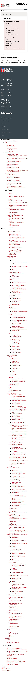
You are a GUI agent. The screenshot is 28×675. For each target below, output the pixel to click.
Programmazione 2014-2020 (18, 424)
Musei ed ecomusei (16, 327)
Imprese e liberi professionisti (13, 645)
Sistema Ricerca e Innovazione (15, 616)
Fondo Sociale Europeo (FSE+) (15, 396)
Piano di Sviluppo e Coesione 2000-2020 (19, 451)
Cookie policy (3, 124)
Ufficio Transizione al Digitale (13, 157)
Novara (9, 91)
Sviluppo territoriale (13, 617)
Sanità (8, 597)
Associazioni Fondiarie (16, 299)
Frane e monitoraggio (16, 582)
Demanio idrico (12, 547)
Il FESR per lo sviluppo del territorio (14, 666)
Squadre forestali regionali (17, 594)
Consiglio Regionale (11, 147)
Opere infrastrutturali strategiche (16, 531)
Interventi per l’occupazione (17, 497)
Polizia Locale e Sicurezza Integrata (16, 197)
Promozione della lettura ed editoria (19, 330)
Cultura (10, 315)
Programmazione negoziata (15, 220)
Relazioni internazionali (12, 163)
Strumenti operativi (13, 611)
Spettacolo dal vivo (15, 331)
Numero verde (4, 99)
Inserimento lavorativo (16, 384)
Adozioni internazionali (14, 386)
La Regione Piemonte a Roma (13, 164)
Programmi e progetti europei (15, 437)
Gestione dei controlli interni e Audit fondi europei (17, 170)
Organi (6, 142)
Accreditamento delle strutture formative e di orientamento (18, 489)
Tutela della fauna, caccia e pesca (16, 248)
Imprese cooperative (13, 626)
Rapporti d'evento (15, 540)
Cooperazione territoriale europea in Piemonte (19, 439)
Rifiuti (13, 270)
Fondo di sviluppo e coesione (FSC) (16, 446)
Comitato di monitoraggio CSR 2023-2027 (19, 430)
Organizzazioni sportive (16, 337)
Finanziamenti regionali (16, 553)
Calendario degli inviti (16, 416)
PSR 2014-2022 (12, 254)
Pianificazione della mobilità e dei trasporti (18, 528)
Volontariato (14, 572)
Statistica (11, 227)
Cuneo (2, 95)
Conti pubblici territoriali (14, 226)
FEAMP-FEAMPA (12, 255)
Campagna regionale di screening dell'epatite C (16, 653)
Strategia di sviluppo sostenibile (13, 232)
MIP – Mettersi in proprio (17, 502)
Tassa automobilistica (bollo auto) (16, 633)
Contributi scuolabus (13, 535)
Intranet (2, 135)
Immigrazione (14, 365)
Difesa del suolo (12, 554)
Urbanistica (14, 309)
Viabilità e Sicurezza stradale (15, 522)
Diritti (10, 358)
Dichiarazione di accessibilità (6, 118)
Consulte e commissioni (12, 148)
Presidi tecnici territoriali (14, 592)
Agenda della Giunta (11, 150)
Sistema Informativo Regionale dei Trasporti (18, 534)
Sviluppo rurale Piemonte (14, 425)
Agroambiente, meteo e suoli (15, 235)
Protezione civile (12, 565)
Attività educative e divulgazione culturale (18, 319)
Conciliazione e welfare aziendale (12, 41)
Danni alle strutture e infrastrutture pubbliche (19, 543)
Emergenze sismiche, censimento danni (20, 545)
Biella (2, 94)
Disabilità (11, 378)
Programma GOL (8, 47)
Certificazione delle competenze (18, 491)
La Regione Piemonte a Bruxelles (14, 161)
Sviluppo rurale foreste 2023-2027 (19, 290)
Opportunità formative (16, 484)
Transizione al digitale (13, 631)
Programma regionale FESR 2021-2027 (19, 413)
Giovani (13, 361)
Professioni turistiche (16, 351)
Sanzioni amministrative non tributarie (15, 182)
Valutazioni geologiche (16, 581)
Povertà (13, 371)
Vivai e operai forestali (16, 295)
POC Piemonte (15, 453)
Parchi (13, 276)
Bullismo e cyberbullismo (11, 30)
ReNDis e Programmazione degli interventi (18, 559)
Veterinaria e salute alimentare (15, 606)
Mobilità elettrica (12, 526)
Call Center (9, 179)
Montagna (11, 298)
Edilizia (13, 311)
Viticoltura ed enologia (14, 249)
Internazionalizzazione (14, 629)
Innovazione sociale (16, 370)
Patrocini (9, 185)
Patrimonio (9, 208)
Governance (14, 447)
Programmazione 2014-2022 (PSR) (19, 436)
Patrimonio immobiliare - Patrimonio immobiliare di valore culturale (17, 210)
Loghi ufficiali (3, 127)
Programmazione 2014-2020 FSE (19, 409)
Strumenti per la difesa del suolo (18, 556)
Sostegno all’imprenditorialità (18, 503)
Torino (9, 92)
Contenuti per (7, 641)
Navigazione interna (13, 525)
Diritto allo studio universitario (12, 34)
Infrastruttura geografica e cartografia (20, 312)
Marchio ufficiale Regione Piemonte (14, 186)
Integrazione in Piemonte (17, 463)
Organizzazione (8, 153)
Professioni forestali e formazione (19, 289)
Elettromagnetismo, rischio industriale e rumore (19, 267)
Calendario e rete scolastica (11, 27)
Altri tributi (11, 639)
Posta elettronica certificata (6, 132)
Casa (10, 389)
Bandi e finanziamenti (11, 176)
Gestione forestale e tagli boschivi (19, 286)
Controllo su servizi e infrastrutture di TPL (18, 532)
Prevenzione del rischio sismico (15, 585)
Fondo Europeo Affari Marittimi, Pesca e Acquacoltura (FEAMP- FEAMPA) (17, 460)
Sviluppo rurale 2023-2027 (15, 252)
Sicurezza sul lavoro (13, 607)
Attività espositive (15, 326)
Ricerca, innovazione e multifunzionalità (17, 242)
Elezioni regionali (12, 195)
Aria (12, 261)
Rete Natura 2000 (15, 277)
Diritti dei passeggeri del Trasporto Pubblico (18, 521)
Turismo (11, 346)
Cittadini (8, 642)
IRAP (10, 635)
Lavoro (6, 39)
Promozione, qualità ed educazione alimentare (16, 240)
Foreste (10, 280)
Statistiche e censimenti (14, 246)
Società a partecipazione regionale (14, 172)
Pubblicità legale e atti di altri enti (14, 183)
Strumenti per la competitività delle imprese (19, 499)
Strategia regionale (16, 336)
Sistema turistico (15, 349)
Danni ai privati (15, 541)
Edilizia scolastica (9, 43)
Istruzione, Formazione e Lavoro (11, 21)
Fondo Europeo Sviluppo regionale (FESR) (17, 411)
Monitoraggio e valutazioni (17, 406)
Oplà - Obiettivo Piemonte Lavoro (14, 663)
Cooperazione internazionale (15, 392)
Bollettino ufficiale (11, 175)
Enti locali (11, 194)
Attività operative (15, 595)
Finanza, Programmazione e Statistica (15, 216)
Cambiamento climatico (14, 279)
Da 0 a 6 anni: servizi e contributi (12, 28)
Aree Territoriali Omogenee (12, 667)
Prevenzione (11, 604)
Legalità (11, 393)
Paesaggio (11, 307)
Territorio (11, 308)
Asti (1, 92)
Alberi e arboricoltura (16, 282)
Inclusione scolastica (10, 36)
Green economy (12, 296)
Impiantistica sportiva (16, 342)
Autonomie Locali (10, 192)
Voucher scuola (9, 25)
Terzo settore (14, 375)
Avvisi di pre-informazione (17, 400)
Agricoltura (9, 233)
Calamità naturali (12, 538)
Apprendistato (14, 485)
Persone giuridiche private (14, 387)
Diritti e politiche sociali (12, 356)
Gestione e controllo (16, 405)
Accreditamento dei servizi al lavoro (19, 506)
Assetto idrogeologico (16, 557)
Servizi (3, 669)
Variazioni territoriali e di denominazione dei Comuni (18, 206)
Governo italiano (4, 1)
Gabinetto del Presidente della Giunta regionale (17, 156)
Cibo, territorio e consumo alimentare (17, 238)
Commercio (11, 628)
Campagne (9, 660)
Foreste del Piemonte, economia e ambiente (19, 284)
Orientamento (8, 45)
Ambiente (11, 258)
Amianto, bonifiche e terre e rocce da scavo (19, 263)
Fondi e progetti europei (12, 394)
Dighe (13, 562)
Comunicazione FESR (16, 421)
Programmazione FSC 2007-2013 (19, 458)
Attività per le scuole (10, 32)
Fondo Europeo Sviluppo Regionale (16, 620)
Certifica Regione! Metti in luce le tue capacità (16, 664)
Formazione (14, 573)
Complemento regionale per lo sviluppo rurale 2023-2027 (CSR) (20, 427)
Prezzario (14, 550)
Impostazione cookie (6, 109)
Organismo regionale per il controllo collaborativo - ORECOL (17, 159)
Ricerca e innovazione (13, 613)
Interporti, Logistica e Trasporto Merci (17, 529)
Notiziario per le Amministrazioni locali (17, 201)
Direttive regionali (15, 494)
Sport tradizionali (15, 340)
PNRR (10, 468)
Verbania (9, 94)
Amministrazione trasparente (13, 167)
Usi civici (11, 200)
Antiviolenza (14, 362)
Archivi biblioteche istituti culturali (19, 317)
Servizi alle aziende (13, 243)
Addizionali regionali (13, 636)
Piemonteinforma (10, 151)
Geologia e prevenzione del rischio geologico (18, 578)
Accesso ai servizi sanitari (14, 598)
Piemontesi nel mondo (16, 324)
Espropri (11, 198)
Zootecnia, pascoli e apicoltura (15, 251)
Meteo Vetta (14, 304)
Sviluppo (8, 614)
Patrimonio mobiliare (13, 213)
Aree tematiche (8, 230)
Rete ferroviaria (12, 524)
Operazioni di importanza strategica (19, 402)
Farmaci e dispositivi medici (15, 603)
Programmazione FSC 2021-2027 (19, 455)
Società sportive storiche (17, 339)
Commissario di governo (14, 563)
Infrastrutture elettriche (16, 551)
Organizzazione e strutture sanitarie (16, 600)
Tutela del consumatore (16, 367)
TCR (10, 638)
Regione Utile (7, 173)
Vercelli (9, 95)
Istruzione (7, 23)
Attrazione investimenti (14, 622)
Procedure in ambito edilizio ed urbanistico (18, 587)
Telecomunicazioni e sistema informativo (17, 575)
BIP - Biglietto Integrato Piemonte (16, 518)
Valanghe (13, 584)
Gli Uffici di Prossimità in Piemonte (14, 651)
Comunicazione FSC (16, 449)
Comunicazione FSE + (16, 403)
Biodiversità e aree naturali (15, 273)
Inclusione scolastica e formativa (18, 383)
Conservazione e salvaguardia (18, 274)
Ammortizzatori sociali (16, 504)
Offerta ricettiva (15, 352)
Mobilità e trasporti (11, 516)
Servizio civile (12, 390)
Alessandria (3, 91)
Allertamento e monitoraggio (18, 567)
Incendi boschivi (15, 569)
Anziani (13, 374)
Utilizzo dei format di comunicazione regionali (16, 188)
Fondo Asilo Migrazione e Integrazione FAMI (18, 462)
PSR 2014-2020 (15, 292)
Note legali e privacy (5, 121)
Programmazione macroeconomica (16, 219)
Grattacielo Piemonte (11, 166)
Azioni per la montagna (16, 301)
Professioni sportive (16, 345)
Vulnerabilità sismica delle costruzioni (19, 589)
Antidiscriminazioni (15, 364)
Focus (8, 650)
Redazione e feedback (5, 130)
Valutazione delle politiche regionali (16, 223)
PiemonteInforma (6, 672)
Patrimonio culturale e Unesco (18, 329)
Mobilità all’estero (15, 487)
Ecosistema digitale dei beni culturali (19, 321)
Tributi (8, 632)
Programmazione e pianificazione (19, 566)
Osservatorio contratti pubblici (13, 180)
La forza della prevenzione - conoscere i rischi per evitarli (17, 654)
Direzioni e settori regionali (12, 154)
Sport (10, 334)
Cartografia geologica (16, 579)
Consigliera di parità (16, 507)
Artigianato (11, 625)
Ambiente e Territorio (11, 257)
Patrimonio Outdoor (16, 305)
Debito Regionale (12, 217)
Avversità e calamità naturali (15, 236)
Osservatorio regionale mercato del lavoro (14, 49)
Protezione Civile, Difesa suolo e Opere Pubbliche (17, 537)
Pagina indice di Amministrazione (11, 141)
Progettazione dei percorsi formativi (19, 493)
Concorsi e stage (10, 169)
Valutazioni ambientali (16, 265)
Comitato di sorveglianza (17, 408)
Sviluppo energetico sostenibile (15, 619)
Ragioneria (11, 224)
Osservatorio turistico (16, 353)
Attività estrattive (13, 623)
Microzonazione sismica (16, 591)
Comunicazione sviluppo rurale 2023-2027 (19, 433)
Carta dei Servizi (10, 189)
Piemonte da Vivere (6, 673)
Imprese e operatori (16, 288)
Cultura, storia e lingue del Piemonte (19, 323)
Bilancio (10, 221)
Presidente (9, 144)
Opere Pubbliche (12, 548)
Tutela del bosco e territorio (17, 293)
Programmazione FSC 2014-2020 (19, 456)
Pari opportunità (15, 359)
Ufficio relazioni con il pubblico (13, 178)
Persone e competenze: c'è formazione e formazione (15, 657)
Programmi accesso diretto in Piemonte (18, 442)
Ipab (12, 377)
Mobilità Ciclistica (12, 519)
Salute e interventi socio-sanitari (18, 381)
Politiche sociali (12, 368)
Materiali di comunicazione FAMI (18, 465)
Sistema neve (14, 343)
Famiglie (13, 373)
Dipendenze (11, 610)
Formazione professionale (10, 38)
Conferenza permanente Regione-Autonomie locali (18, 203)
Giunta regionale (10, 145)
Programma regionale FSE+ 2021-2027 (19, 398)
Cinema (13, 333)
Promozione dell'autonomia (17, 380)
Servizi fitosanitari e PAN (14, 245)
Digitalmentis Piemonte (12, 661)
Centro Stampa (12, 214)
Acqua (13, 260)
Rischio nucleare (15, 271)
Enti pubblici (9, 644)
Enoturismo (14, 355)
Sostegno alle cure (13, 601)
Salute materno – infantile (14, 609)
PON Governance (12, 466)
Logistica (13, 570)
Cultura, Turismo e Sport (12, 314)
